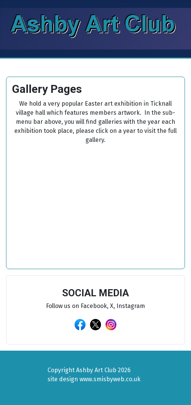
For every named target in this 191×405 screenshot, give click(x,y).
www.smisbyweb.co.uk (110, 379)
